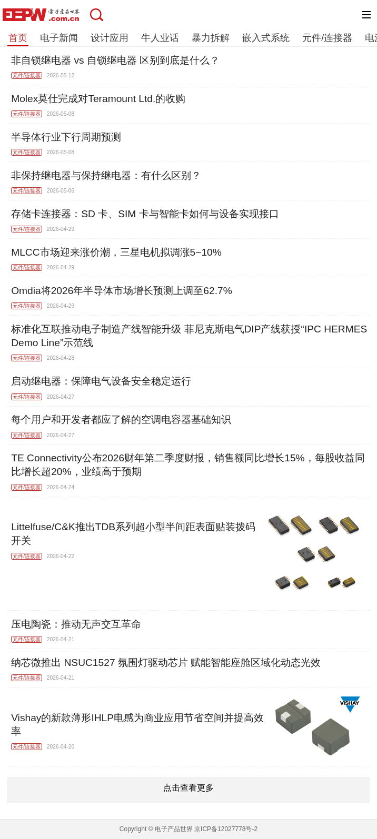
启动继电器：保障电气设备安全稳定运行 (101, 381)
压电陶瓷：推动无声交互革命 (76, 624)
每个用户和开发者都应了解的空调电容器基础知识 (121, 419)
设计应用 (109, 38)
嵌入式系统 (266, 38)
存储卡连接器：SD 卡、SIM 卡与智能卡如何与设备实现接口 (145, 213)
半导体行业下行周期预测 (66, 137)
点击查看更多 (188, 787)
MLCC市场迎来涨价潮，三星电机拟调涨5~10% (116, 252)
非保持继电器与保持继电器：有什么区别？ (106, 175)
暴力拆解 (211, 38)
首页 (17, 38)
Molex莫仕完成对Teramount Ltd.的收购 (98, 98)
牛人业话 (160, 38)
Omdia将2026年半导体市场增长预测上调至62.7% (121, 290)
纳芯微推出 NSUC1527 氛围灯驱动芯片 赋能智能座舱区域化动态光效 (166, 662)
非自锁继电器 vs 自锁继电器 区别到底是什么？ (115, 60)
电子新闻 (59, 38)
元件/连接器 (327, 38)
